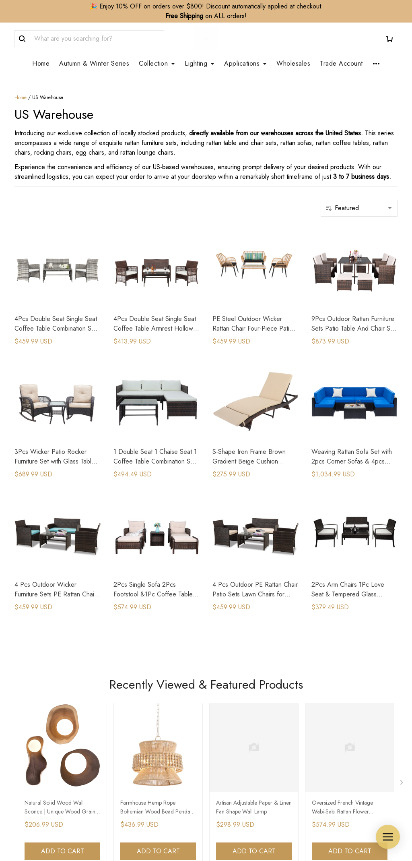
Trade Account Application (248, 703)
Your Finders (229, 744)
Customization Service (242, 716)
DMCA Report (264, 824)
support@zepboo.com (44, 781)
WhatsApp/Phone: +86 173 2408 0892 (52, 765)
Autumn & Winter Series (94, 64)
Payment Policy (331, 744)
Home (40, 64)
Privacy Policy (330, 730)
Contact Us (128, 703)
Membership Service (240, 730)
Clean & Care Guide (141, 744)
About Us (125, 689)
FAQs (121, 730)
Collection (157, 64)
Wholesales (293, 64)
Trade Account (341, 64)
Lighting (199, 64)
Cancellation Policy (337, 716)
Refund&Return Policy (341, 703)
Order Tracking (133, 716)
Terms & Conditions (337, 757)
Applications (245, 64)
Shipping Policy (332, 689)
